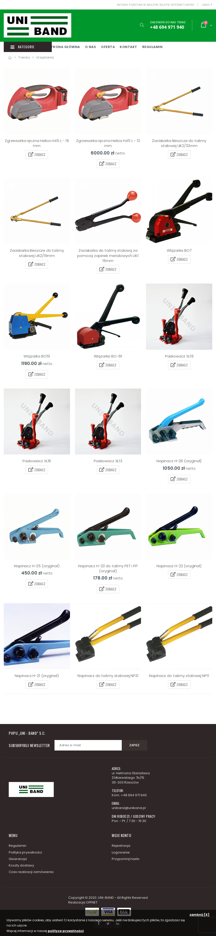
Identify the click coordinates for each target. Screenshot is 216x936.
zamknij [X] (200, 914)
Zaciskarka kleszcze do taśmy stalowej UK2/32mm (179, 143)
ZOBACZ (37, 154)
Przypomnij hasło (126, 858)
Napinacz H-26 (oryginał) (179, 461)
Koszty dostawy (21, 865)
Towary (24, 57)
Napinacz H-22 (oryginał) (179, 565)
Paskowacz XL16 (36, 461)
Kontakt (144, 46)
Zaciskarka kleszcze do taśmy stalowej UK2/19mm (37, 253)
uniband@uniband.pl (129, 808)
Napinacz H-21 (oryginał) (37, 675)
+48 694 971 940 (134, 795)
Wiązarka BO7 (179, 250)
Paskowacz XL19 (179, 356)
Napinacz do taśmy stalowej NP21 (108, 675)
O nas (106, 46)
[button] (141, 25)
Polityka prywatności (25, 852)
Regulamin (168, 46)
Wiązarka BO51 (37, 356)
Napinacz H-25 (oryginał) (37, 565)
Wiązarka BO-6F (108, 356)
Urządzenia (45, 57)
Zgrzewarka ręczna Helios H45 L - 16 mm (37, 143)
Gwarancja (18, 858)
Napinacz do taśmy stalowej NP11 (179, 675)
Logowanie (121, 852)
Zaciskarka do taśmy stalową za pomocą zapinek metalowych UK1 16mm (108, 255)
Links (206, 4)
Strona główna (80, 46)
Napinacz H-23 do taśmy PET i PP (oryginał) (108, 568)
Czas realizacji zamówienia (31, 872)
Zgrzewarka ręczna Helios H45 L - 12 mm (108, 143)
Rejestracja (121, 845)
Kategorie (23, 47)
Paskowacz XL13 (108, 461)
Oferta (123, 46)
